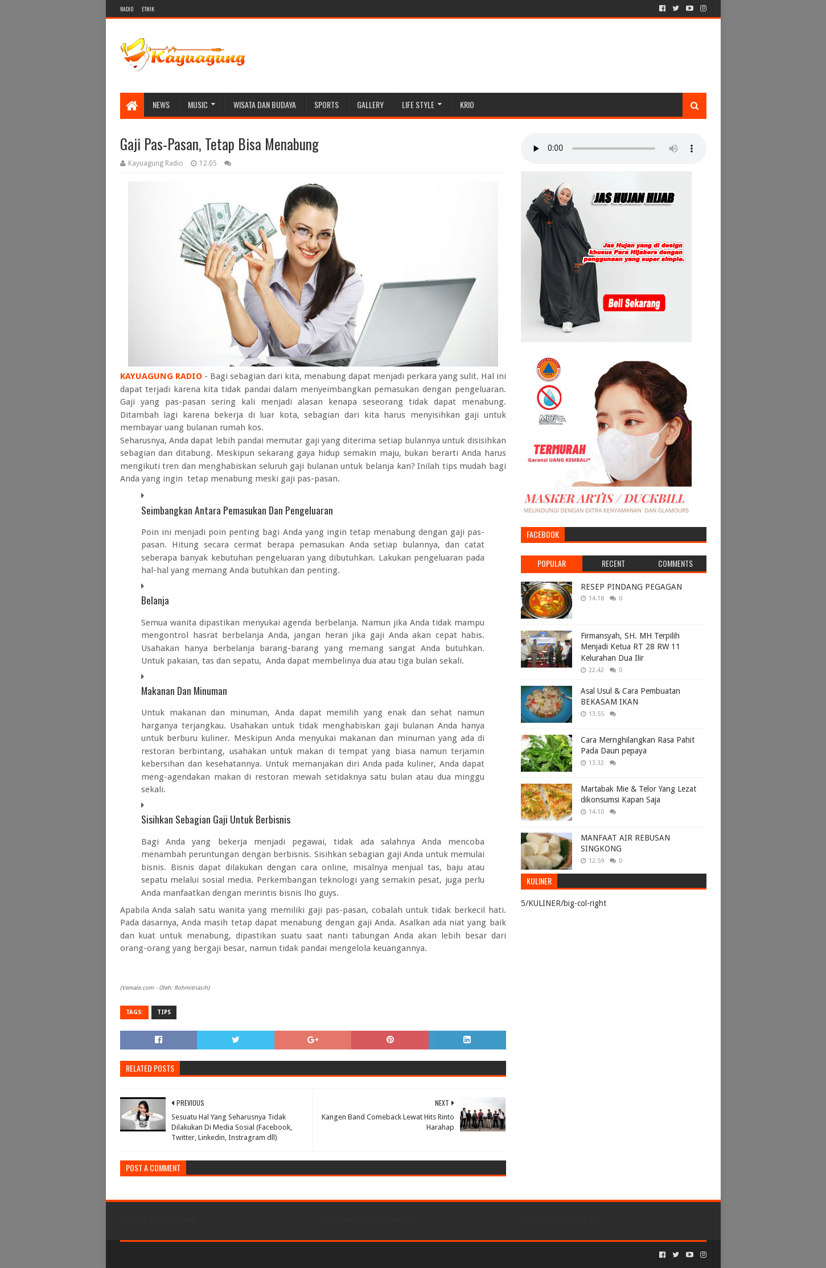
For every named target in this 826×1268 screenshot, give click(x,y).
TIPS (164, 1012)
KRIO (467, 104)
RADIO (126, 9)
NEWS (161, 104)
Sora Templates (183, 1254)
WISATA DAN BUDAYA (264, 104)
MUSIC (198, 104)
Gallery (370, 104)
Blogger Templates (248, 1254)
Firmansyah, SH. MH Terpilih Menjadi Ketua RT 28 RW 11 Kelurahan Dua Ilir (630, 646)
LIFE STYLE (418, 104)
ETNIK (148, 9)
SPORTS (326, 104)
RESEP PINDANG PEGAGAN (631, 586)
